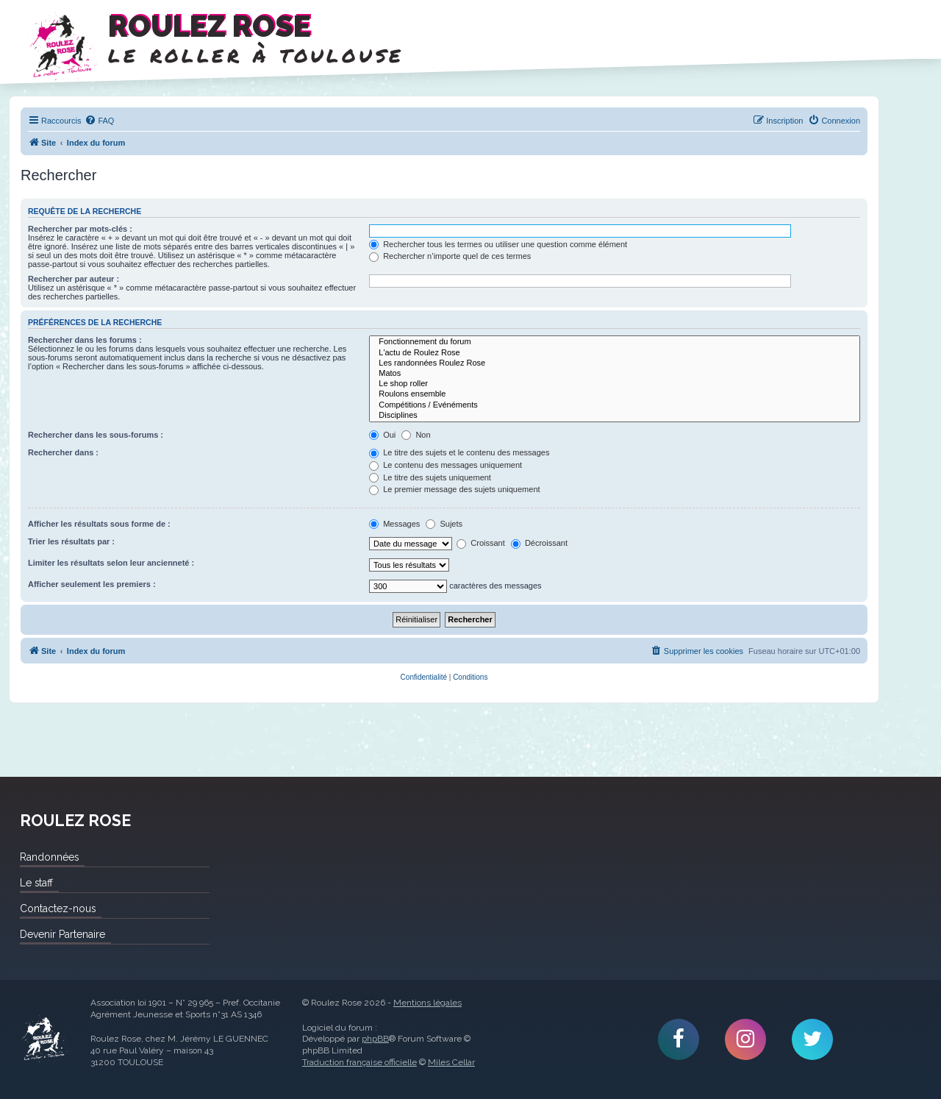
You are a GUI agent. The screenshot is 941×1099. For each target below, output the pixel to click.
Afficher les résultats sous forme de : (99, 523)
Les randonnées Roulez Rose (615, 363)
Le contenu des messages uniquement (445, 464)
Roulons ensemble (615, 394)
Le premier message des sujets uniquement (454, 489)
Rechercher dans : (63, 452)
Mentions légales (427, 1002)
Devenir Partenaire (62, 934)
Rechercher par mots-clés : (80, 228)
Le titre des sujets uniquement (430, 477)
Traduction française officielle (359, 1062)
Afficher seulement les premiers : (92, 584)
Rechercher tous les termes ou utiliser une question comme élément (498, 244)
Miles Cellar (451, 1062)
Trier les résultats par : (71, 541)
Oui (382, 434)
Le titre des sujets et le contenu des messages (459, 452)
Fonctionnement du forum (615, 342)
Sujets (444, 523)
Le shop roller (615, 384)
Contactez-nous (58, 908)
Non (415, 434)
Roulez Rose (44, 1039)
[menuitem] (99, 120)
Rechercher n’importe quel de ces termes (450, 256)
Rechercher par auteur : (73, 278)
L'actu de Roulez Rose (615, 353)
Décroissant (539, 542)
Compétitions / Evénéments (615, 405)
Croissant (481, 542)
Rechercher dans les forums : (85, 339)
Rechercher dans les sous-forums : (95, 434)
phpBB (375, 1039)
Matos (615, 374)
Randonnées (49, 857)
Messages (394, 523)
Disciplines (615, 415)
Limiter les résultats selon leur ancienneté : (111, 562)
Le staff (36, 883)
